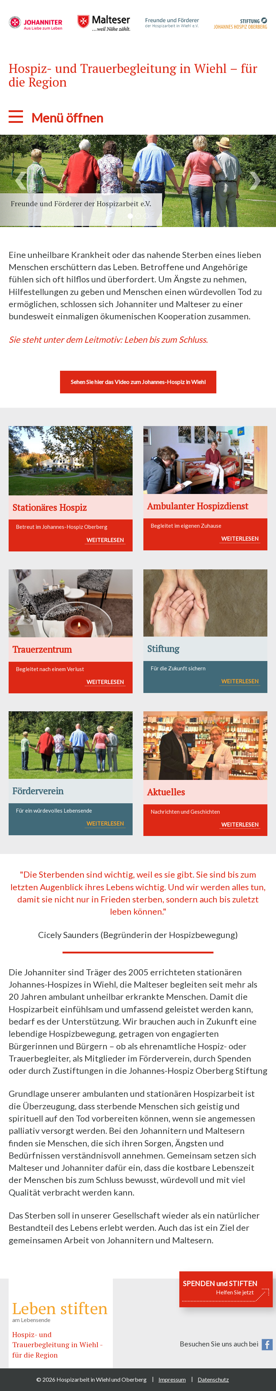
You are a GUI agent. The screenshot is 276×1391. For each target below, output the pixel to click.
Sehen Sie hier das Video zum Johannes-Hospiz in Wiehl (138, 381)
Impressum (172, 1379)
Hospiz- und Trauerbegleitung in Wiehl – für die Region (133, 75)
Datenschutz (213, 1379)
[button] (20, 181)
